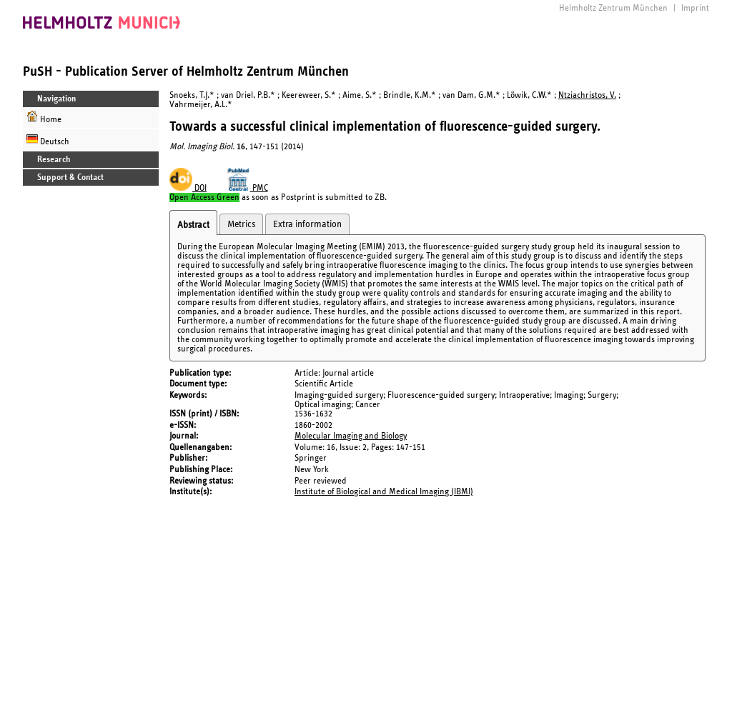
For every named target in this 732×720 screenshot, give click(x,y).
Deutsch (47, 139)
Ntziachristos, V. (587, 95)
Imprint (695, 8)
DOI (188, 188)
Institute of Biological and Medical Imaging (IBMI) (384, 491)
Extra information (307, 224)
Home (43, 117)
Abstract (193, 225)
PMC (247, 188)
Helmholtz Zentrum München (613, 8)
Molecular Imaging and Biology (351, 436)
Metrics (241, 224)
